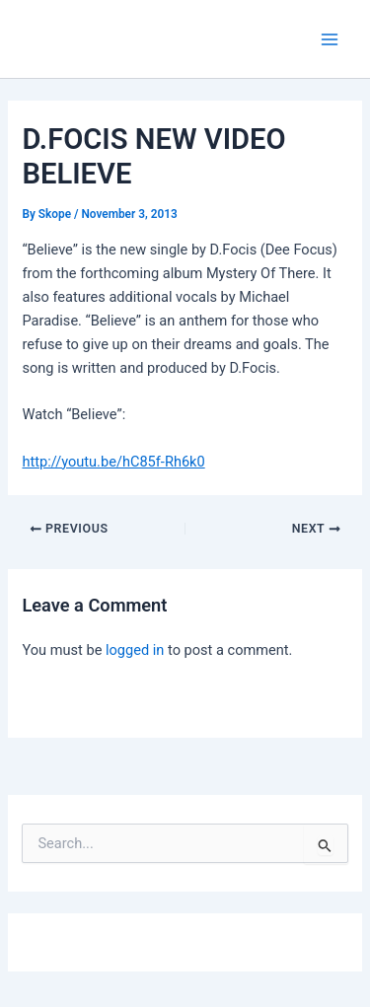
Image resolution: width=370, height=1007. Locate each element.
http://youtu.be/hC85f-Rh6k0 (113, 461)
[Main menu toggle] (329, 39)
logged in (135, 650)
